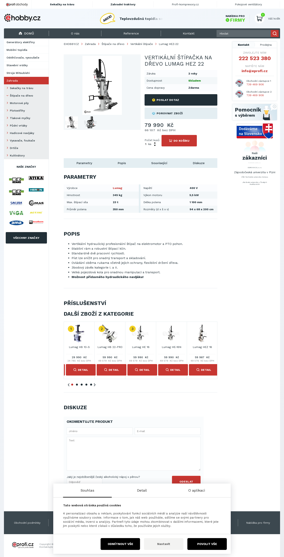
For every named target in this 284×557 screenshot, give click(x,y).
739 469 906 (255, 84)
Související (159, 163)
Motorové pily (19, 103)
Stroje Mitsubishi (18, 72)
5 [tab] (91, 385)
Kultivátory (17, 155)
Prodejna (266, 44)
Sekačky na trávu (21, 88)
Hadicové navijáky (22, 133)
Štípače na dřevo (21, 95)
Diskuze (199, 163)
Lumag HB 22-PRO (109, 347)
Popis (122, 163)
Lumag (117, 188)
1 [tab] (72, 385)
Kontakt (243, 44)
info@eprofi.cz (255, 71)
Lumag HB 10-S (79, 347)
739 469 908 (255, 95)
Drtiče (14, 148)
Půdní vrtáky (18, 125)
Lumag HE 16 (140, 347)
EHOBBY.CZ (71, 44)
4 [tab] (86, 385)
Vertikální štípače (141, 44)
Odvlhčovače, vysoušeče (23, 57)
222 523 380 (255, 58)
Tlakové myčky (20, 118)
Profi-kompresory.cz (185, 4)
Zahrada (12, 80)
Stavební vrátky (17, 65)
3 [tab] (82, 385)
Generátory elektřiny (21, 42)
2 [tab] (77, 385)
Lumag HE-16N (171, 347)
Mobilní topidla (17, 49)
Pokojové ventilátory (248, 4)
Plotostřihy (17, 110)
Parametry (84, 163)
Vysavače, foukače (22, 140)
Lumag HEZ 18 (202, 347)
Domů (26, 33)
